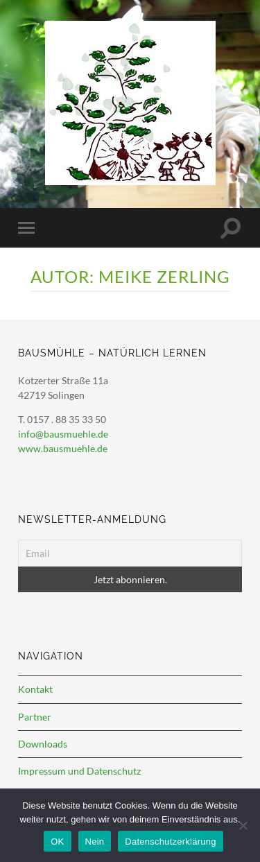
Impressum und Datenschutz (79, 771)
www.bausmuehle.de (62, 448)
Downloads (42, 744)
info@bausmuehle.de (63, 434)
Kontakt (35, 689)
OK (57, 841)
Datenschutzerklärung (170, 841)
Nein (95, 841)
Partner (34, 717)
